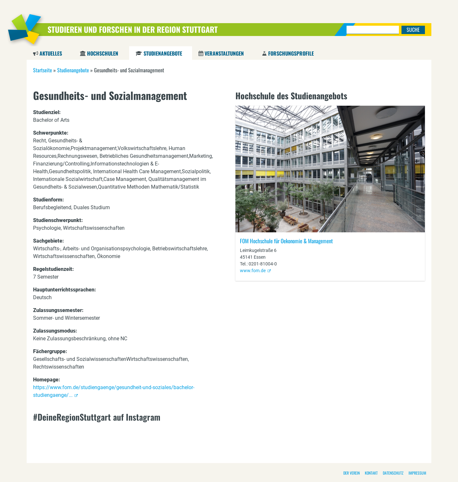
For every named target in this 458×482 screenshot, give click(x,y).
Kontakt (371, 473)
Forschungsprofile (291, 53)
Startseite (42, 70)
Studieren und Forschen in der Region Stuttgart (133, 29)
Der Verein (351, 473)
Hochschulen (102, 53)
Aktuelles (51, 53)
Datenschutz (393, 473)
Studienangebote (163, 53)
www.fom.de (253, 270)
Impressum (417, 473)
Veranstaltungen (224, 53)
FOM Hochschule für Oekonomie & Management (286, 241)
